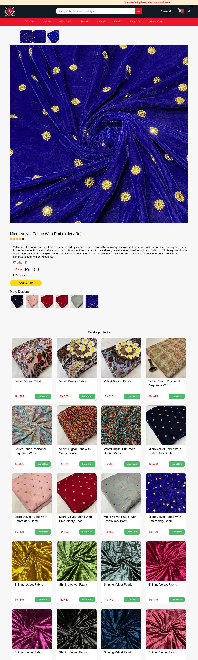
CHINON (84, 21)
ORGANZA (134, 21)
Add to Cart (26, 283)
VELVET (101, 21)
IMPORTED (65, 21)
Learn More (43, 396)
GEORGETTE (156, 21)
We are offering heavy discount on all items (150, 2)
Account (166, 11)
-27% (19, 269)
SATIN (117, 21)
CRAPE (47, 21)
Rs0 (188, 11)
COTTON (29, 21)
